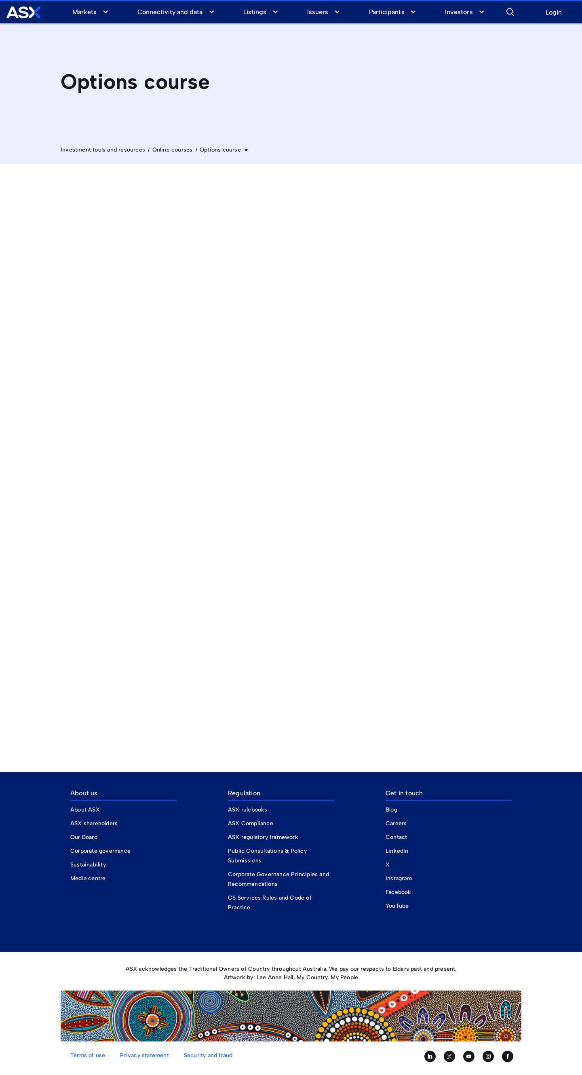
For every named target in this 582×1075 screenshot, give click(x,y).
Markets (84, 12)
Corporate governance (100, 850)
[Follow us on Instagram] (488, 1056)
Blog (391, 809)
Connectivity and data (170, 12)
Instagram (399, 878)
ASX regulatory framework (263, 837)
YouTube (397, 905)
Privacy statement (144, 1055)
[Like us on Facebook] (507, 1056)
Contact (396, 837)
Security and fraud (208, 1055)
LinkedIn (397, 850)
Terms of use (87, 1055)
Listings (254, 12)
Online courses (172, 149)
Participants (386, 12)
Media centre (87, 878)
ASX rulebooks (248, 809)
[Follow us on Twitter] (449, 1056)
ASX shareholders (94, 823)
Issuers (317, 12)
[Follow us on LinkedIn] (430, 1056)
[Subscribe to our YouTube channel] (468, 1056)
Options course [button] (221, 149)
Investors (458, 12)
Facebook (398, 892)
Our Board (83, 837)
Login (554, 13)
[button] (510, 11)
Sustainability (88, 864)
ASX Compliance (250, 823)
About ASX (85, 809)
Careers (396, 823)
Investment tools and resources (103, 149)
